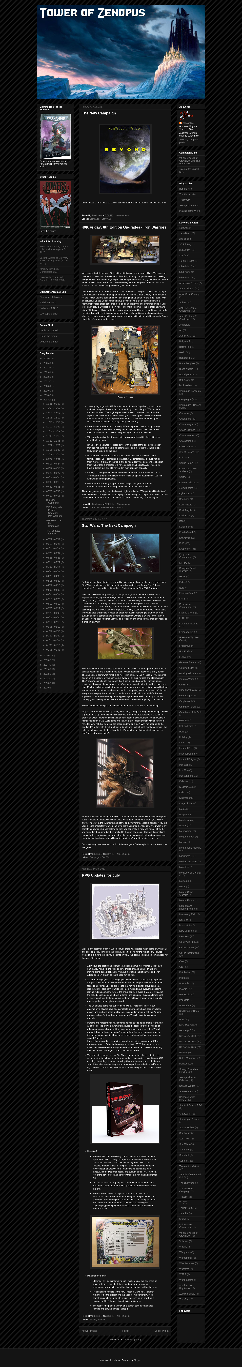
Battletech (184, 357)
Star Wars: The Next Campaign (109, 525)
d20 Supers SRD (48, 313)
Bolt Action (184, 380)
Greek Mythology (188, 690)
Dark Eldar (184, 515)
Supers (183, 1160)
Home (125, 1330)
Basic (182, 352)
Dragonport (185, 548)
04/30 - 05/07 (53, 571)
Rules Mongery (187, 1058)
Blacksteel (188, 123)
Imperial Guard (187, 753)
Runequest (185, 1063)
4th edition (184, 266)
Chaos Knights (187, 424)
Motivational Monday (190, 872)
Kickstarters (185, 787)
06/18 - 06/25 (53, 544)
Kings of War (186, 803)
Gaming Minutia (97, 1319)
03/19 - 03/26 (53, 599)
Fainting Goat (186, 593)
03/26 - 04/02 (53, 594)
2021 (46, 381)
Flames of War (187, 612)
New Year (184, 936)
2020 (46, 386)
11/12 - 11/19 (53, 431)
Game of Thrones (188, 662)
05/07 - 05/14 (53, 567)
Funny (182, 657)
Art (180, 330)
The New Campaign (99, 113)
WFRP (182, 1274)
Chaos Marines (101, 507)
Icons (182, 742)
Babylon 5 (184, 341)
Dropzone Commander (185, 556)
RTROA (183, 1052)
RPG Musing (186, 1025)
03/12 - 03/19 (53, 603)
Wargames (185, 1252)
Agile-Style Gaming (189, 294)
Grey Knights (186, 695)
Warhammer (185, 1257)
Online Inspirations (189, 953)
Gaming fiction (186, 668)
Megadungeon (186, 836)
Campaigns (95, 219)
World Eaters (186, 1280)
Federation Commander (185, 605)
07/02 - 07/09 (53, 539)
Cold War (184, 457)
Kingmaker (185, 798)
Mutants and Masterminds (186, 907)
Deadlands (185, 526)
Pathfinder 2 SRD (49, 308)
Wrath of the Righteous (185, 1287)
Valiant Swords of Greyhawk (188, 1234)
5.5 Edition (184, 272)
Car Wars (184, 413)
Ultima (182, 1219)
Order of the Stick (49, 341)
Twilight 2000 (186, 1208)
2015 (46, 660)
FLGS (182, 618)
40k (91, 507)
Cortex (182, 477)
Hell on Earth (186, 726)
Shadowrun (185, 1113)
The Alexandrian (187, 194)
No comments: (123, 215)
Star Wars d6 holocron (51, 297)
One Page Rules (188, 942)
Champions (185, 418)
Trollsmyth (184, 200)
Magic (182, 809)
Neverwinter (185, 925)
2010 (46, 683)
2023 (46, 372)
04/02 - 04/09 (53, 590)
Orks (181, 961)
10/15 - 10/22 (53, 449)
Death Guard (186, 532)
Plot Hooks (185, 994)
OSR (181, 967)
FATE (182, 598)
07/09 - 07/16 (53, 495)
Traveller (183, 1196)
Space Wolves (186, 1127)
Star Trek (184, 1138)
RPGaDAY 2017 (187, 1047)
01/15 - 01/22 (53, 640)
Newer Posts (89, 1330)
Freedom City (186, 632)
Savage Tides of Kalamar (187, 1079)
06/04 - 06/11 (53, 548)
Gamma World (186, 679)
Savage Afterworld (188, 205)
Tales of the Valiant (189, 1166)
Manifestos (185, 820)
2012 (46, 673)
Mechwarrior (185, 831)
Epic (181, 587)
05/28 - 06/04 (53, 553)
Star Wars (106, 219)
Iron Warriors (116, 507)
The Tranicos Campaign (186, 1190)
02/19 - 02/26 (53, 617)
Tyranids (183, 1213)
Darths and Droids (49, 330)
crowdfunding (186, 488)
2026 (46, 358)
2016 (46, 655)
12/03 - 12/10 (53, 417)
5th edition (184, 277)
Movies (183, 881)
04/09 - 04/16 (53, 585)
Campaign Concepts (190, 391)
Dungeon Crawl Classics (187, 569)
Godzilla (183, 684)
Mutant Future (186, 900)
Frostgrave (185, 645)
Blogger (137, 1360)
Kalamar (183, 781)
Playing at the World (189, 210)
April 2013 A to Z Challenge (188, 318)
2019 (46, 390)
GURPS (183, 720)
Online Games (186, 947)
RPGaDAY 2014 (187, 1036)
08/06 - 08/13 (53, 482)
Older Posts (162, 1330)
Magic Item (185, 814)
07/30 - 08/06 (53, 486)
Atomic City (185, 335)
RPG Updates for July (101, 875)
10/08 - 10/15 (53, 454)
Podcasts (184, 1000)
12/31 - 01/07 (53, 403)
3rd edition (184, 250)
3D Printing (185, 244)
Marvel (182, 825)
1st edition (184, 233)
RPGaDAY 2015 (187, 1041)
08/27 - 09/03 (53, 468)
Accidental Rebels (188, 283)
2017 (46, 400)
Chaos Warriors (187, 435)
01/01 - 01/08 (53, 649)
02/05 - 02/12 (53, 626)
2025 (46, 363)
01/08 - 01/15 (53, 645)
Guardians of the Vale (190, 712)
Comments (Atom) (132, 1339)
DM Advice (185, 537)
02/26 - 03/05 (53, 613)
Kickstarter (98, 1196)
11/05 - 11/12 (53, 436)
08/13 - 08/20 (53, 477)
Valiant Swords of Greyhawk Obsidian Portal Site (189, 161)
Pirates (183, 978)
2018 (46, 395)
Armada (183, 324)
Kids (181, 792)
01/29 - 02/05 (53, 631)
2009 (46, 687)
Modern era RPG (188, 861)
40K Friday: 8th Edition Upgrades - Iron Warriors (124, 227)
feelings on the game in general (122, 594)
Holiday (183, 737)
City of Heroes (186, 452)
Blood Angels (186, 369)
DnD (181, 543)
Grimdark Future (187, 706)
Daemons (184, 499)
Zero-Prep (184, 1299)
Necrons (183, 920)
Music (182, 886)
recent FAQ (140, 279)
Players (183, 989)
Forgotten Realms (188, 623)
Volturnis (183, 1241)
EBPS (182, 576)
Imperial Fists (186, 748)
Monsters (184, 867)
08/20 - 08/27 (53, 473)
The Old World (186, 1183)
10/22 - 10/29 (53, 445)
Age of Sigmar (186, 288)
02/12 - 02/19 (53, 622)
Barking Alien (186, 188)
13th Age (184, 228)
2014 (46, 664)
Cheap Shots (186, 446)
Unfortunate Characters (185, 1226)
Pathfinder (184, 972)
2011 (46, 678)
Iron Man (184, 770)
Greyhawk (184, 701)
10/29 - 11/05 (53, 440)
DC (181, 521)
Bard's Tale (185, 346)
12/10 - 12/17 (53, 413)
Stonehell (184, 1155)
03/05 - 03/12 (53, 608)
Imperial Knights (187, 759)
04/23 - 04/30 (53, 576)
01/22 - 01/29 (53, 636)
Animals (183, 302)
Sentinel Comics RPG (190, 1105)
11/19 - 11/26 (53, 427)
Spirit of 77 (185, 1133)
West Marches (186, 1263)
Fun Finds (184, 651)
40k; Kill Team (186, 261)
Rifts (181, 1019)
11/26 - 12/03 (53, 422)
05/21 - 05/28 (53, 557)
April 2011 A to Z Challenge (188, 309)
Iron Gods (184, 764)
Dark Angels (185, 504)
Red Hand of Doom (189, 1011)
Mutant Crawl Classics (186, 893)
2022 (46, 376)
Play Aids (184, 983)
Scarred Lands (187, 1091)
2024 (46, 367)
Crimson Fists (186, 482)
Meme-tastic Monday (190, 847)
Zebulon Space (187, 1293)
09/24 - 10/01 (53, 459)
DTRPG (183, 562)
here (131, 705)
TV (180, 1202)
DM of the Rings (48, 336)
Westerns (184, 1269)
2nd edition (185, 238)
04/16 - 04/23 (53, 580)
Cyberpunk (185, 493)
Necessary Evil (187, 914)
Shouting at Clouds (189, 1119)
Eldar (182, 582)
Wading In (184, 1246)
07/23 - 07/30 (53, 491)
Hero (181, 731)
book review (185, 385)
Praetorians (185, 1005)
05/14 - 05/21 (53, 562)
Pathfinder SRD (48, 302)
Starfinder (184, 1149)
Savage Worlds (187, 1086)
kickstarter (109, 1182)
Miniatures (184, 856)
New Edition (185, 930)
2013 (46, 669)
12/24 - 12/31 (53, 408)
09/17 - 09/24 (53, 463)
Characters (185, 441)
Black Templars (187, 363)
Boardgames (186, 374)
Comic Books (186, 463)
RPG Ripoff (185, 1030)
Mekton (183, 842)
